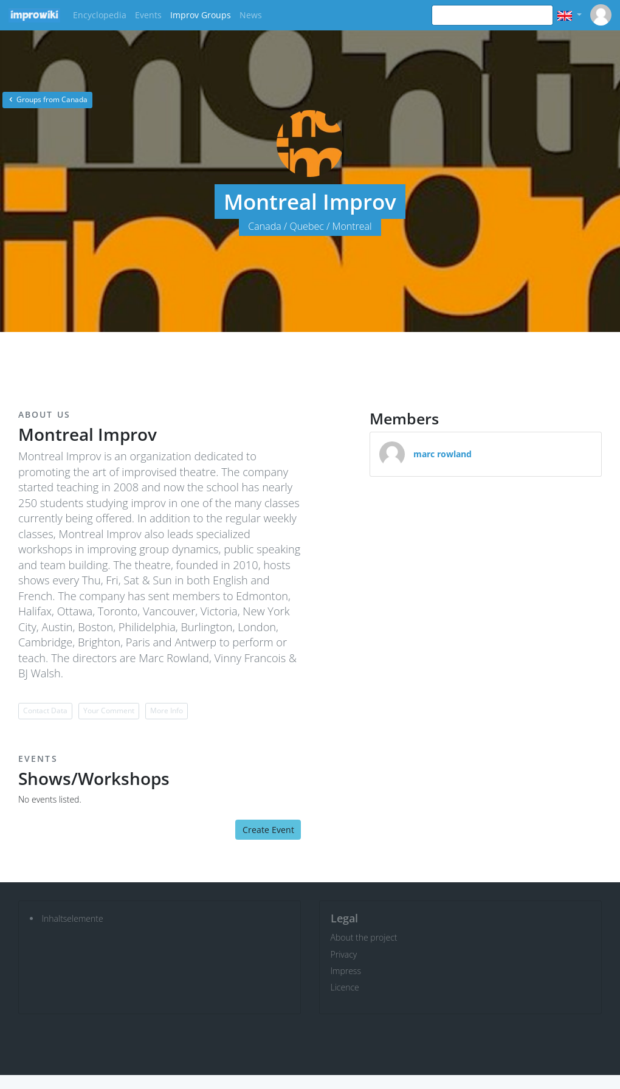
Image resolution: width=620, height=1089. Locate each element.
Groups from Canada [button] (47, 99)
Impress (346, 971)
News (250, 15)
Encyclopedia (99, 15)
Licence (345, 987)
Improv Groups (200, 15)
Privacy (344, 954)
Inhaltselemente (72, 918)
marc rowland (442, 454)
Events (148, 15)
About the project (364, 937)
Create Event (268, 829)
